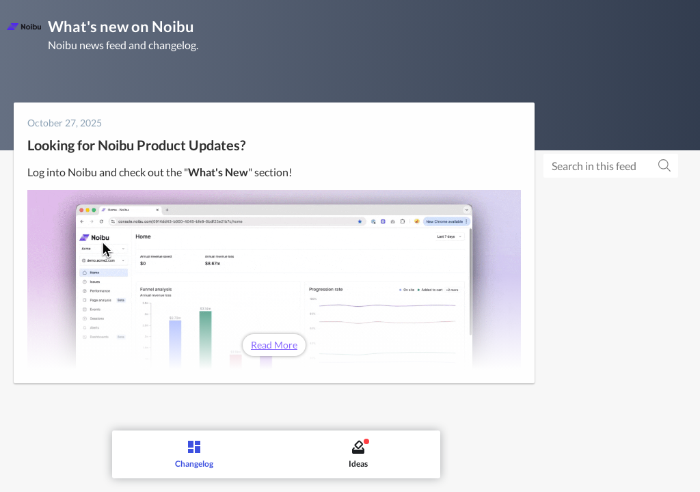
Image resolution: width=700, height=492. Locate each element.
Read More (274, 345)
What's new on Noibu (121, 26)
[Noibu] (24, 27)
